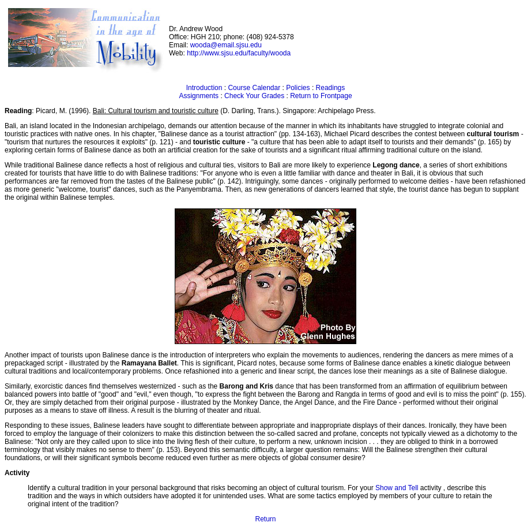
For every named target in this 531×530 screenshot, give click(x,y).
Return (265, 519)
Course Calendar (254, 88)
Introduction (204, 88)
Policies (298, 88)
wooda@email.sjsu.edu (226, 45)
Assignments (199, 96)
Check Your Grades (254, 96)
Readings (330, 88)
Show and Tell (397, 488)
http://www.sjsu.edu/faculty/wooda (239, 53)
